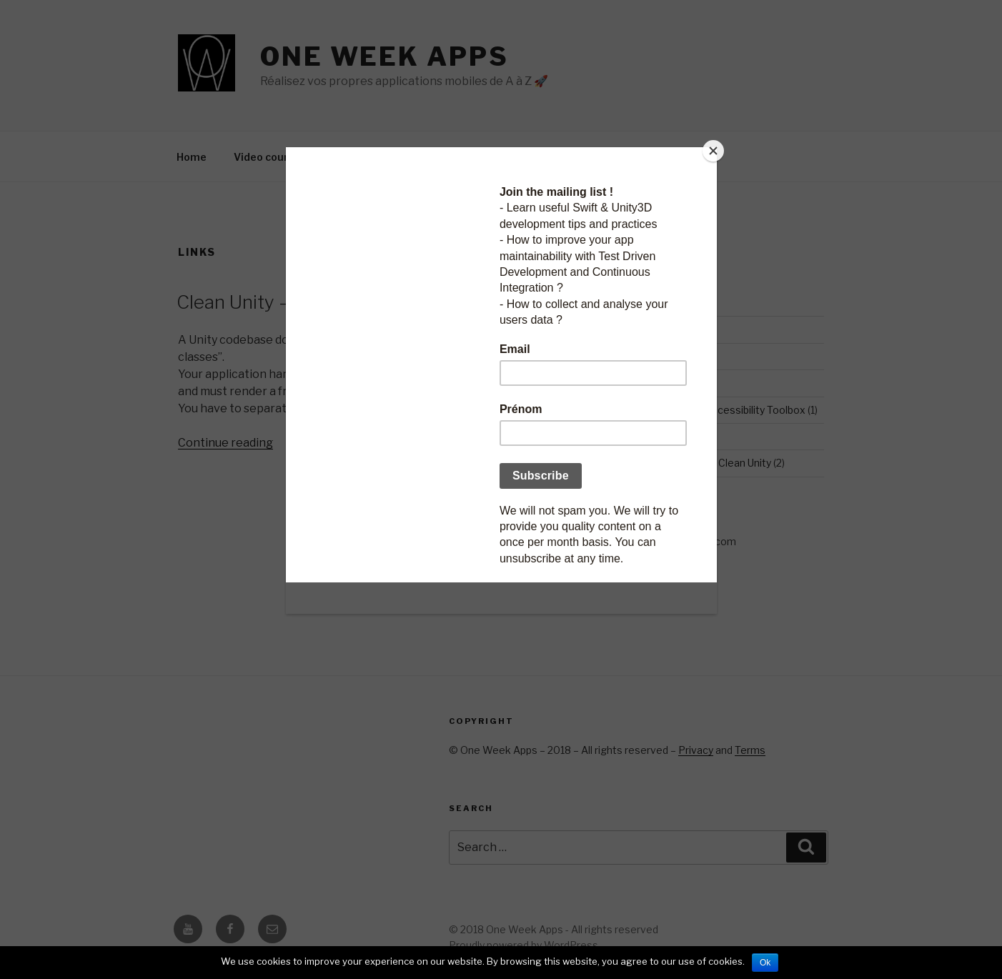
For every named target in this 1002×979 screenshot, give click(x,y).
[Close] (713, 150)
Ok (765, 963)
